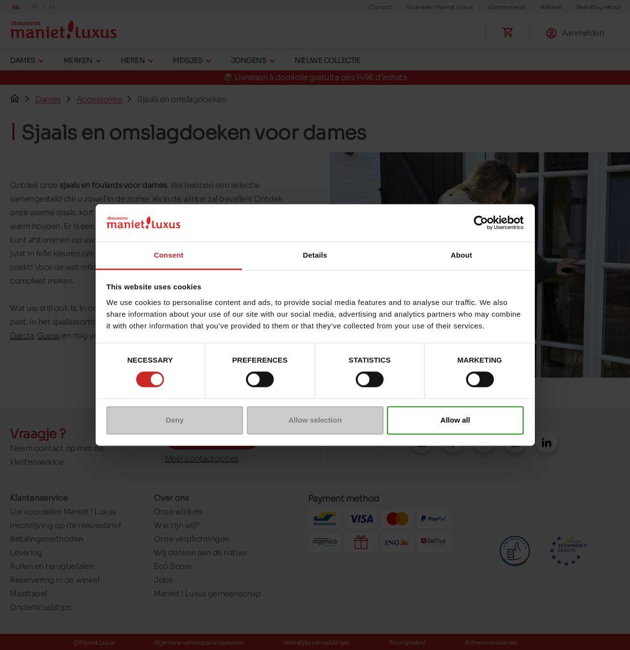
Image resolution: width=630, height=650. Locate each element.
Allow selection (315, 420)
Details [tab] (315, 255)
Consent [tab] (168, 255)
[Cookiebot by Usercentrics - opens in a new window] (481, 223)
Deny (175, 420)
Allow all (455, 420)
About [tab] (461, 255)
